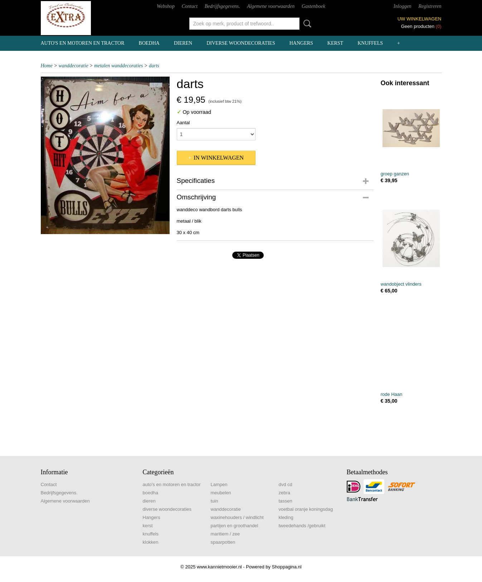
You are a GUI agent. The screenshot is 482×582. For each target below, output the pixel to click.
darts (154, 65)
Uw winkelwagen (420, 18)
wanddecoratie (73, 65)
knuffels (370, 43)
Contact (190, 6)
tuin (214, 501)
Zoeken (306, 23)
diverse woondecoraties (240, 43)
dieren (183, 43)
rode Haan (392, 394)
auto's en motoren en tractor (83, 43)
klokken (151, 542)
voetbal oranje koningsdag (306, 509)
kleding (286, 517)
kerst (335, 43)
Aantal (183, 122)
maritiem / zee (225, 534)
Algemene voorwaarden (270, 6)
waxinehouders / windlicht (237, 517)
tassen (285, 501)
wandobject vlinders (401, 284)
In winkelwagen (219, 158)
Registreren (429, 6)
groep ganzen (395, 173)
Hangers (301, 43)
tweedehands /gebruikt (302, 525)
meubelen (221, 492)
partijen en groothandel (234, 525)
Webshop (166, 6)
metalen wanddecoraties (118, 65)
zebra (285, 492)
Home (47, 65)
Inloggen (403, 6)
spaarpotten (223, 542)
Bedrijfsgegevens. (222, 6)
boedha (149, 43)
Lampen (219, 484)
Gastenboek (313, 6)
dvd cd (285, 484)
